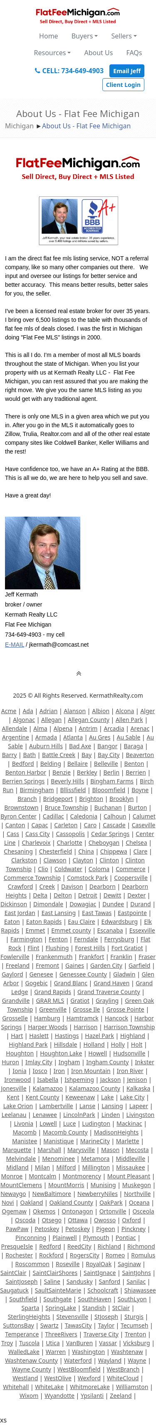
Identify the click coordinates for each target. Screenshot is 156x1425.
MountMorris (66, 1185)
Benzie (61, 772)
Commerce (131, 869)
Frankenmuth (54, 957)
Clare (141, 851)
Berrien (136, 772)
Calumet (144, 816)
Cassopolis (70, 834)
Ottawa (78, 1220)
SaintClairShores (55, 1273)
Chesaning (18, 851)
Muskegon (136, 1185)
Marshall (49, 1150)
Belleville (106, 763)
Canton (15, 825)
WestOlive (58, 1378)
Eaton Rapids (44, 921)
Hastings (67, 1036)
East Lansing (59, 913)
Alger (147, 711)
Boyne (140, 790)
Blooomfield (108, 790)
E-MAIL (14, 644)
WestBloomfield (79, 1369)
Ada (27, 711)
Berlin (111, 772)
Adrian (48, 711)
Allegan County (88, 720)
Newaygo (13, 1194)
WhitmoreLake (90, 1387)
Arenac (140, 728)
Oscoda (25, 1220)
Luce (69, 1123)
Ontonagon (77, 1211)
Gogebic (36, 983)
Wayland (109, 1360)
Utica (52, 1343)
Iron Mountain (91, 1071)
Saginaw (129, 1264)
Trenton (135, 1334)
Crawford (20, 886)
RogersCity (84, 1255)
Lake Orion (18, 1106)
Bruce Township (66, 807)
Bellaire (77, 763)
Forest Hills (90, 948)
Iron (59, 1071)
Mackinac (129, 1123)
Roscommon (32, 1264)
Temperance (22, 1334)
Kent (13, 1097)
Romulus (143, 1255)
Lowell (48, 1123)
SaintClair (13, 1273)
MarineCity (95, 1141)
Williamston (132, 1387)
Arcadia (114, 728)
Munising (103, 1185)
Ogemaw (14, 1211)
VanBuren (79, 1343)
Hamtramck (83, 1018)
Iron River (130, 1071)
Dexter (136, 895)
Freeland (18, 965)
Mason (110, 1150)
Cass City (37, 834)
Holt (137, 1044)
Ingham (69, 1062)
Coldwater (68, 869)
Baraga (134, 746)
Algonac (24, 720)
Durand (140, 904)
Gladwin (124, 974)
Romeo (115, 1255)
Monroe (12, 1176)
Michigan (19, 125)
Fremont (47, 965)
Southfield (23, 1299)
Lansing (112, 1106)
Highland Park (28, 1044)
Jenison (137, 1079)
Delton (63, 895)
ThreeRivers (61, 1334)
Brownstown (21, 807)
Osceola (143, 1211)
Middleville (130, 1158)
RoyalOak (98, 1264)
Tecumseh (134, 1325)
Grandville (16, 1000)
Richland (109, 1246)
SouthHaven (94, 1299)
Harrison (85, 1027)
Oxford (131, 1220)
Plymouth (96, 1237)
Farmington (26, 939)
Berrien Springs (23, 781)
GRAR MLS (50, 1000)
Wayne (137, 1360)
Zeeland (121, 1396)
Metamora (95, 1158)
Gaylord (12, 974)
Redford (50, 1246)
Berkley (87, 772)
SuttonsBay (18, 1325)
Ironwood (17, 1079)
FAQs (134, 52)
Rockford (51, 1255)
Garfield (139, 965)
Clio (43, 869)
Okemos (44, 1211)
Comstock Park (87, 878)
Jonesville (13, 1088)
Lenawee (44, 1115)
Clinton (109, 860)
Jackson (110, 1079)
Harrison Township (129, 1027)
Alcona (125, 711)
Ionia (19, 1071)
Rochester (19, 1255)
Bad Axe (80, 746)
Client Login (123, 85)
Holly (118, 1044)
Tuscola (29, 1343)
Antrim (88, 728)
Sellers (121, 36)
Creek (47, 886)
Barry (9, 755)
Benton (134, 763)
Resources (50, 52)
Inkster (144, 1062)
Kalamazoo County (94, 1088)
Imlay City (38, 1062)
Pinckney (133, 1229)
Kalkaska (138, 1088)
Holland (93, 1044)
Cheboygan (104, 842)
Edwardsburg (120, 921)
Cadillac (53, 816)
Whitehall (16, 1387)
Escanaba (110, 930)
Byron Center (18, 816)
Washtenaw (127, 1352)
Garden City (106, 965)
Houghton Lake (61, 1053)
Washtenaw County (31, 1360)
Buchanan (107, 807)
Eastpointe (132, 913)
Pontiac (126, 1237)
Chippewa (113, 851)
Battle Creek (58, 755)
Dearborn (102, 886)
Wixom (29, 1396)
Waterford (78, 1360)
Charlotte (69, 842)
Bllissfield (73, 790)
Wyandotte (59, 1396)
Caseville (144, 825)
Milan (42, 1167)
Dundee (113, 904)
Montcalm (42, 1176)
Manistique (58, 1141)
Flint (33, 948)
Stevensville (73, 1316)
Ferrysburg (119, 939)
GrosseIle (15, 1018)
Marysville (81, 1150)
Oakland (31, 1202)
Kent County (42, 1097)
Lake (107, 1097)
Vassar (108, 1343)
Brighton (91, 799)
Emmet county (71, 930)
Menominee (58, 1158)
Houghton (20, 1053)
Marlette (127, 1141)
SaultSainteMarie (58, 1290)
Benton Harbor (25, 772)
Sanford (110, 1281)
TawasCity (78, 1325)
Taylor (106, 1325)
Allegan (51, 720)
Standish (94, 1308)
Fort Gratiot (127, 948)
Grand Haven (111, 983)
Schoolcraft (102, 1290)
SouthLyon (132, 1299)
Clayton (83, 860)
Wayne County (31, 1369)
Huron (10, 1062)
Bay (87, 755)
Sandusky (80, 1281)
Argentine (15, 737)
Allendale (14, 728)
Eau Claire (81, 921)
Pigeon (105, 1229)
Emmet (35, 930)
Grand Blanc (70, 983)
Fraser (147, 957)
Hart (17, 1036)
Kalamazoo (48, 1088)
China (86, 851)
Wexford (89, 1378)
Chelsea (136, 842)
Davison (72, 886)
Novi (8, 1202)
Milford (66, 1167)
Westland (25, 1378)
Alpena (63, 728)
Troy (7, 1343)
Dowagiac (82, 904)
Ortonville (112, 1211)
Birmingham (37, 790)
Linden (111, 1115)
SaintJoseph (21, 1281)
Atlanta (73, 737)
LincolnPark (79, 1115)
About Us (98, 52)
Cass (13, 834)
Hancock (116, 1018)
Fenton (58, 939)
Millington (96, 1167)
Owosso (105, 1220)
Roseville (67, 1264)
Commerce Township (32, 878)
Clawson (54, 860)
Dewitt (112, 895)
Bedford (23, 763)
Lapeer (138, 1106)
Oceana (139, 1202)
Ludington (96, 1123)
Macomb (24, 1132)
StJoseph (106, 1316)
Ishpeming (79, 1079)
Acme (9, 711)
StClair (121, 1308)
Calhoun (115, 816)
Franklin (121, 957)
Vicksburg (136, 1343)
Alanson (75, 711)
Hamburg (47, 1018)
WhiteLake (49, 1387)
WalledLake (24, 1352)
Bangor (107, 746)
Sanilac (136, 1281)
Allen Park (129, 720)
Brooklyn (121, 799)
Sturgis (134, 1316)
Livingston (140, 1115)
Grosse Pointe (125, 1009)
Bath (29, 755)
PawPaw (17, 1229)
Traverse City (101, 1334)
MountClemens (21, 1185)
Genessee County (83, 974)
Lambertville (56, 1106)
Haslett (39, 1036)
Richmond (141, 1246)
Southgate (57, 1299)
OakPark (111, 1202)
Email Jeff (127, 71)
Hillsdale (65, 1044)
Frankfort (91, 957)
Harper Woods (47, 1027)
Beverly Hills (67, 781)
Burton (137, 807)
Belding (50, 763)
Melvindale (21, 1158)
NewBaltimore (51, 1194)
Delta (40, 895)
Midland (17, 1167)
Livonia (23, 1123)
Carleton (65, 825)
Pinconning (30, 1237)
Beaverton (140, 755)
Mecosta (137, 1150)
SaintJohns (136, 1273)
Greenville (53, 1009)
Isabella (47, 1079)
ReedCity (79, 1246)
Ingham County (107, 1062)
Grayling (107, 1000)
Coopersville (131, 878)
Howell (97, 1053)
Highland (132, 1036)
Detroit (87, 895)
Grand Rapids (52, 992)
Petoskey (47, 1229)
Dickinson (13, 904)
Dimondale (48, 904)
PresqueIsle (17, 1246)
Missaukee (130, 1167)
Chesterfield (55, 851)
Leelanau (14, 1115)
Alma (40, 728)
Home (48, 36)
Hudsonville (129, 1053)
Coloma (99, 869)
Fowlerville (15, 957)
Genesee (41, 974)
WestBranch (123, 1369)
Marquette (16, 1150)
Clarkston (24, 860)
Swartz (49, 1325)
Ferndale (86, 939)
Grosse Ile (86, 1009)
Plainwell (64, 1237)
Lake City (132, 1097)
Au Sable (129, 737)
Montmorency (81, 1176)
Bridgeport (58, 799)
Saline (52, 1281)
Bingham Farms (112, 781)
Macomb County (65, 1132)
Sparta (31, 1308)
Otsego (52, 1220)
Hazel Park (99, 1036)
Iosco (40, 1071)
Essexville (142, 930)
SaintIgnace (100, 1273)
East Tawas (96, 913)
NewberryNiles (97, 1194)
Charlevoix (36, 842)
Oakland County (71, 1202)
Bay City (108, 755)
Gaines (74, 965)
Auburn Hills (46, 746)
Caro (90, 825)
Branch (27, 799)
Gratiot (79, 1000)
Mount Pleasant (128, 1176)
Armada (46, 737)
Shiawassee (140, 1290)
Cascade (114, 825)
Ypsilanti (92, 1396)
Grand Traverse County (108, 992)
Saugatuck (14, 1290)
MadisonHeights (116, 1132)
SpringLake (60, 1308)
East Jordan (20, 913)
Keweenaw (80, 1097)
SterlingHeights (29, 1316)
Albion (100, 711)
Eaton (12, 921)
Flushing (57, 948)
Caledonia (83, 816)
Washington (88, 1352)
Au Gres (100, 737)
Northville (137, 1194)
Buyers (82, 36)
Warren (56, 1352)
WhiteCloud (123, 1378)
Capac (39, 825)
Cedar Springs (110, 834)
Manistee (24, 1141)
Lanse (87, 1106)
